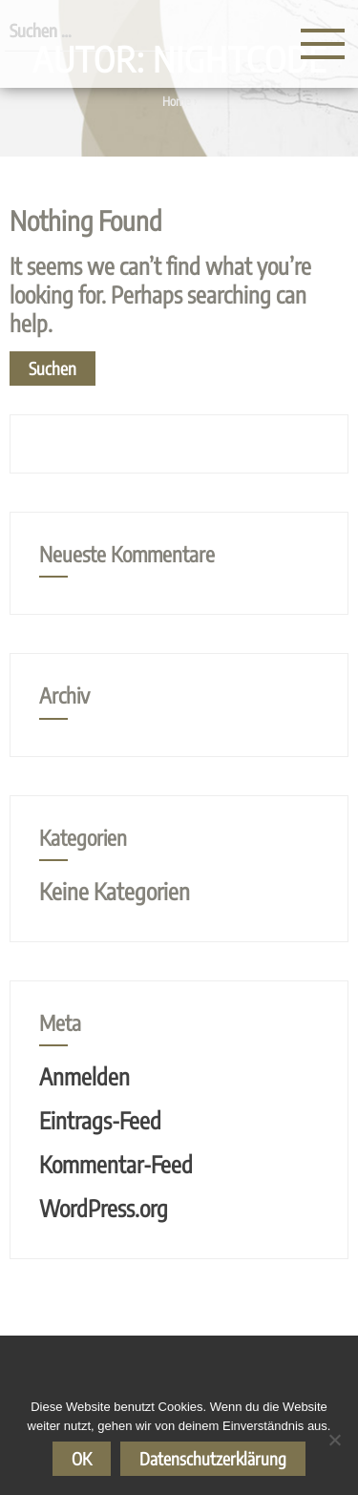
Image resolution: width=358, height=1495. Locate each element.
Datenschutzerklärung (212, 1458)
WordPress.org (103, 1207)
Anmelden (84, 1076)
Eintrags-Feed (100, 1119)
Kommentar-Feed (116, 1163)
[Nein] (334, 1439)
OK (82, 1458)
